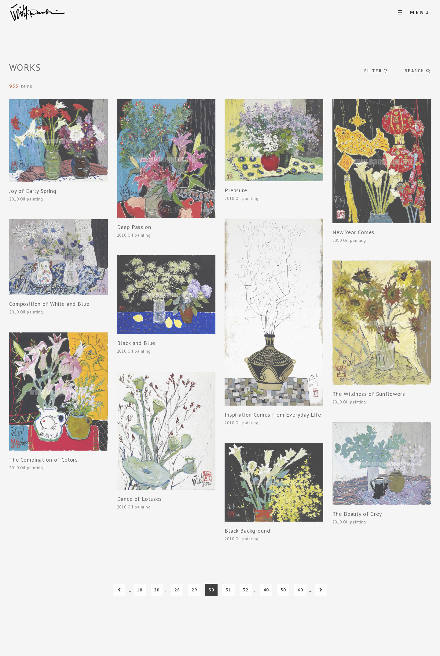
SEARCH (418, 71)
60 (300, 590)
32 (245, 590)
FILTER (376, 71)
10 (139, 590)
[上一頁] (119, 590)
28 (177, 590)
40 (266, 590)
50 (283, 590)
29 (194, 590)
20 (157, 590)
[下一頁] (321, 590)
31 (228, 590)
